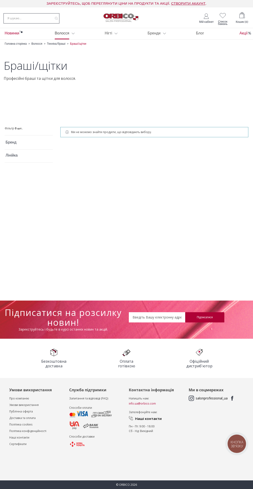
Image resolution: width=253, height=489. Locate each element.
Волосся (36, 47)
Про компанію (19, 398)
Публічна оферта (21, 411)
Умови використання (24, 405)
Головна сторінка (16, 47)
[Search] (56, 19)
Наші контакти (148, 418)
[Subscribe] (204, 317)
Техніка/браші (56, 47)
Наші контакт (18, 437)
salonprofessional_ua (212, 398)
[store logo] (120, 19)
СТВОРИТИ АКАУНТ (188, 3)
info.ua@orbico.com (142, 403)
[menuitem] (12, 37)
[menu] (126, 37)
